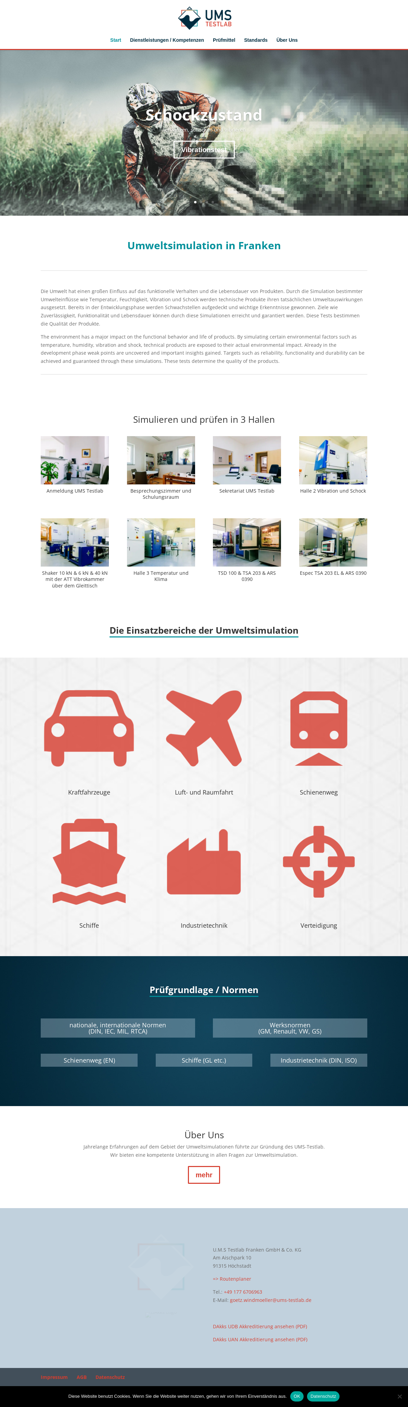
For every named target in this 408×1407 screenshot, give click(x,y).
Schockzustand (204, 127)
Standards (255, 40)
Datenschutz (110, 1379)
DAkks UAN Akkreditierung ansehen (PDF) (260, 1339)
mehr (204, 1175)
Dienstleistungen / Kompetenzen (167, 40)
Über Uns (287, 40)
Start (115, 40)
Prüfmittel (224, 40)
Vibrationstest (204, 162)
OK (297, 1396)
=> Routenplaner (232, 1279)
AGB (82, 1379)
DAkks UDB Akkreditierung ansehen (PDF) (260, 1326)
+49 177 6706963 (243, 1292)
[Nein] (399, 1396)
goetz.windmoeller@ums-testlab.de (270, 1300)
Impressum (54, 1379)
